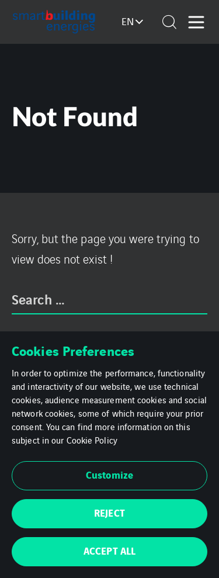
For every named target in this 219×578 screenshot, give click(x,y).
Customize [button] (109, 474)
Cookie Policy (92, 440)
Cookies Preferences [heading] (73, 350)
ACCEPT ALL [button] (109, 550)
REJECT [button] (109, 512)
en (127, 21)
